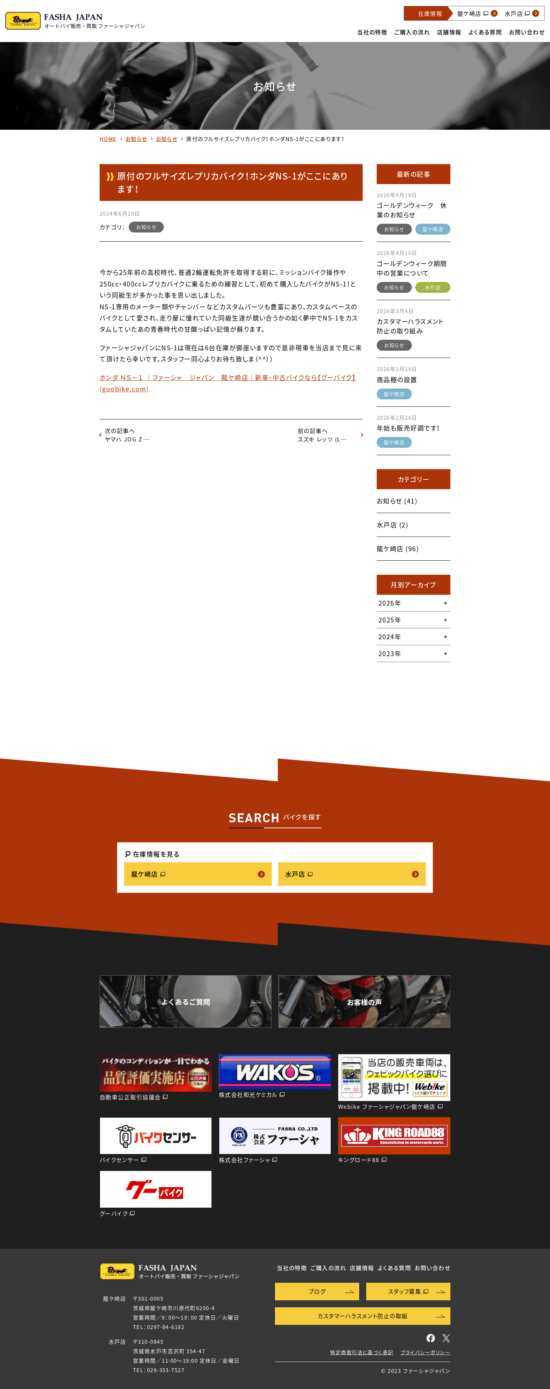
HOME (108, 139)
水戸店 (433, 287)
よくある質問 (485, 32)
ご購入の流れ (412, 32)
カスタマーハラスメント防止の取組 (362, 1316)
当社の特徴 (372, 32)
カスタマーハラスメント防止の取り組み (410, 326)
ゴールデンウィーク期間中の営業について (412, 268)
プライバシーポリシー (425, 1352)
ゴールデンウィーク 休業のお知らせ (412, 210)
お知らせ (136, 139)
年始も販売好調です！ (408, 428)
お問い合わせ (527, 32)
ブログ (317, 1291)
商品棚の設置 (397, 379)
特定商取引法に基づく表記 (361, 1352)
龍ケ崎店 (433, 228)
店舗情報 (449, 32)
